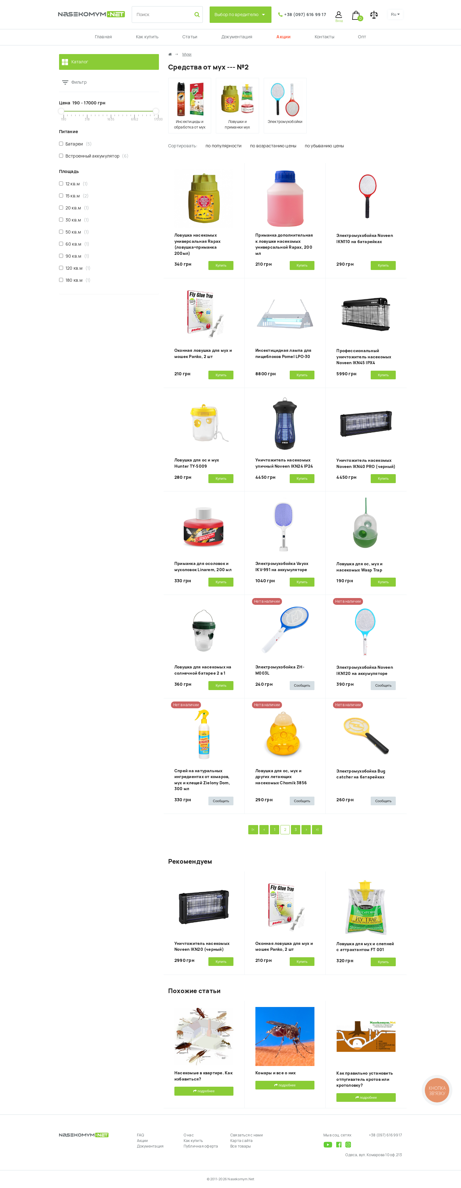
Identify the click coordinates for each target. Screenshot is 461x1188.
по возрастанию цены (273, 146)
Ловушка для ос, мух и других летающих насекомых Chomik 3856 (281, 777)
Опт (362, 37)
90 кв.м (74, 256)
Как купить (147, 37)
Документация (237, 37)
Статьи (189, 37)
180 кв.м (75, 280)
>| (316, 829)
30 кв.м (74, 220)
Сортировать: (182, 146)
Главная (103, 37)
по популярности (224, 146)
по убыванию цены (324, 146)
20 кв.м (74, 208)
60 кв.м (74, 244)
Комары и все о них (275, 1073)
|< (253, 829)
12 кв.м (73, 184)
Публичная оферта (201, 1146)
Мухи (187, 54)
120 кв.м (75, 268)
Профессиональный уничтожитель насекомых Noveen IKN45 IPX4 (363, 356)
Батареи (75, 144)
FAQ (140, 1135)
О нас (189, 1135)
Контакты (324, 37)
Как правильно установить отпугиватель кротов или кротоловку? (364, 1079)
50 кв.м (74, 232)
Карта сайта (241, 1140)
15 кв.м (74, 196)
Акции (283, 37)
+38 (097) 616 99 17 (305, 14)
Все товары (240, 1146)
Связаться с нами (246, 1135)
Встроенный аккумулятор (94, 156)
